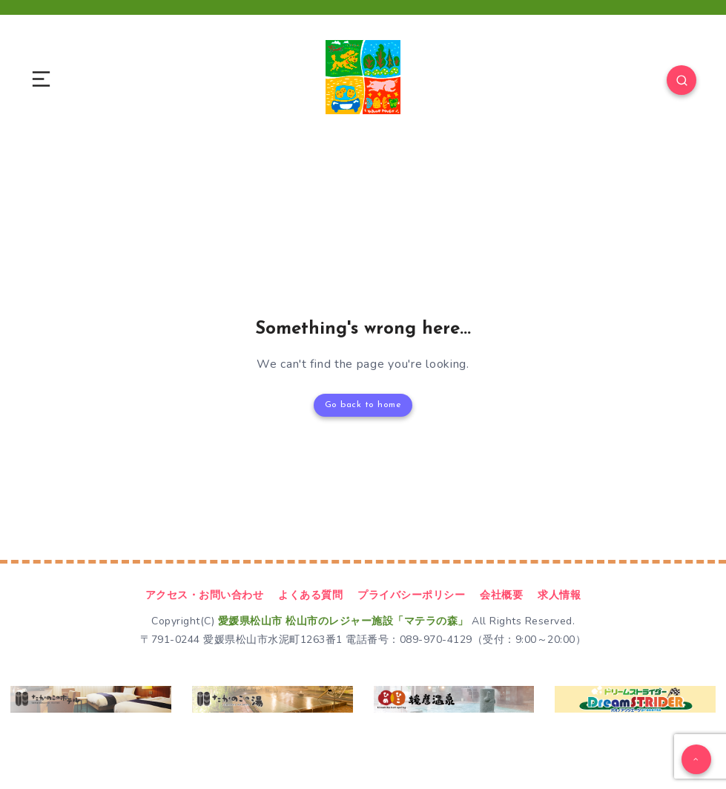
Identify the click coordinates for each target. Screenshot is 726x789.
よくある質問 (310, 595)
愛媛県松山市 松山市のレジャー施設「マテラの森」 (343, 621)
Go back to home (363, 404)
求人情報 (559, 595)
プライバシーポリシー (411, 595)
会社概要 (501, 595)
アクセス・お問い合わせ (204, 595)
